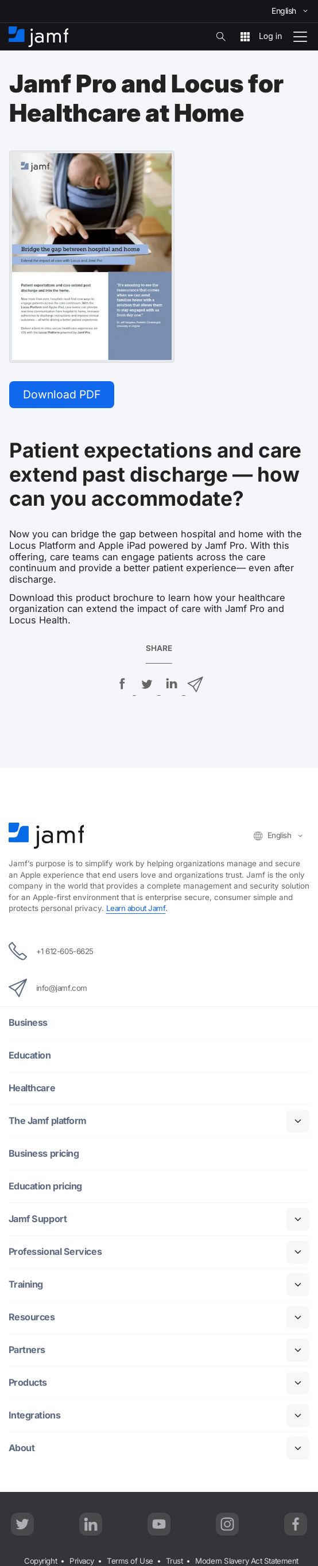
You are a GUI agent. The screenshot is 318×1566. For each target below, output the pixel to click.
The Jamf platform (48, 1121)
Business (28, 1023)
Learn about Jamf (137, 908)
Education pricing (46, 1186)
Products (28, 1383)
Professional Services (56, 1252)
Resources (32, 1317)
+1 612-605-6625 (51, 952)
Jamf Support (38, 1219)
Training (26, 1285)
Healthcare (32, 1088)
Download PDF (63, 394)
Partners (27, 1350)
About (22, 1448)
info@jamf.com (48, 988)
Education (30, 1056)
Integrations (35, 1415)
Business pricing (44, 1154)
